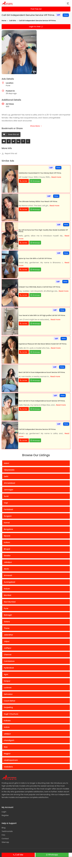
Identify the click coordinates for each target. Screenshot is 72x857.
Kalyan (7, 588)
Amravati (8, 575)
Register (5, 815)
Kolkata (7, 720)
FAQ (3, 835)
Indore (7, 727)
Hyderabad (9, 668)
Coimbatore (9, 661)
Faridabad (8, 509)
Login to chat (35, 26)
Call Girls (12, 20)
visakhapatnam (11, 760)
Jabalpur (8, 562)
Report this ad (9, 153)
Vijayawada (9, 470)
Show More (36, 126)
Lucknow (7, 687)
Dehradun (8, 694)
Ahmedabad (9, 483)
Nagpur (7, 753)
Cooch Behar (9, 701)
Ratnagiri (8, 615)
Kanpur (7, 681)
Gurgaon (8, 516)
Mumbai (7, 595)
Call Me (19, 854)
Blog (3, 827)
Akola (6, 569)
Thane (6, 628)
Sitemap (5, 842)
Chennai (7, 654)
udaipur (7, 734)
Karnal (7, 522)
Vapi (6, 503)
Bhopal (7, 549)
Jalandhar (8, 635)
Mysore (7, 536)
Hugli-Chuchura (11, 714)
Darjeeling (8, 707)
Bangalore (8, 529)
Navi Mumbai (10, 602)
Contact (5, 838)
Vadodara (8, 767)
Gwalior (7, 555)
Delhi (6, 476)
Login (4, 811)
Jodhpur (7, 648)
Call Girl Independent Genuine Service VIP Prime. (37, 20)
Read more (56, 177)
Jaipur (6, 641)
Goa (5, 747)
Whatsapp (53, 854)
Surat (6, 496)
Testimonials (7, 831)
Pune (6, 608)
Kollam (7, 542)
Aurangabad (9, 582)
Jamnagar (8, 489)
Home (4, 20)
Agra (6, 674)
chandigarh (9, 740)
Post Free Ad (36, 9)
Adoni (6, 463)
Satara (7, 621)
